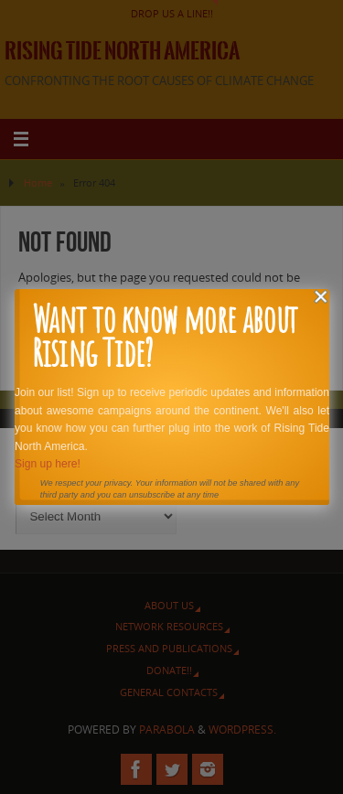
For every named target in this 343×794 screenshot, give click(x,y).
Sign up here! (47, 463)
